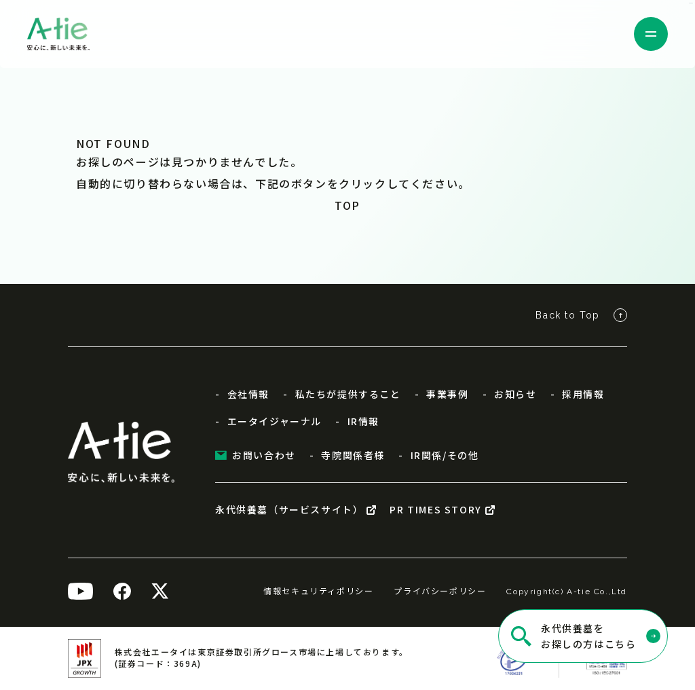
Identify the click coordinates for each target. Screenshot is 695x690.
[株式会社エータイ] (58, 34)
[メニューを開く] (651, 34)
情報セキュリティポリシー (318, 590)
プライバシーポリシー (440, 590)
